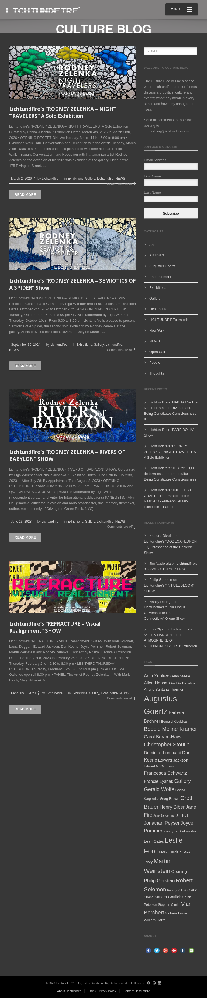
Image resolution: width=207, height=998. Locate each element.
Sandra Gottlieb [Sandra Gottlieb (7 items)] (167, 897)
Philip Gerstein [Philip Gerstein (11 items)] (159, 880)
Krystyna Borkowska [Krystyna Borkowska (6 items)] (179, 831)
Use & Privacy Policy (102, 991)
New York (156, 330)
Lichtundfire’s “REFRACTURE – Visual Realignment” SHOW (55, 627)
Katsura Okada (161, 536)
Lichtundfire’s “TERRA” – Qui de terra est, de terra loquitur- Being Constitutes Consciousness (170, 473)
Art (151, 245)
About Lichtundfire (69, 991)
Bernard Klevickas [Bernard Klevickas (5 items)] (174, 721)
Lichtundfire (50, 178)
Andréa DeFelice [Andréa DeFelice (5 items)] (183, 683)
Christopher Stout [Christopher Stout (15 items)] (164, 744)
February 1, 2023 (23, 693)
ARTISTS (156, 255)
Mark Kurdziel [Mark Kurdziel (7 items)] (170, 852)
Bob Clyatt (157, 629)
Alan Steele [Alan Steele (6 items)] (181, 676)
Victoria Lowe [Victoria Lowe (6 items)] (176, 913)
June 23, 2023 (21, 521)
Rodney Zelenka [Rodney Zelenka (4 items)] (177, 890)
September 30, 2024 (25, 345)
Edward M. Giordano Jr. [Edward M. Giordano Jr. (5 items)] (161, 766)
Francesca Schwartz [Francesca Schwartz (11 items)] (165, 773)
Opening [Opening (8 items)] (179, 871)
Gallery (90, 178)
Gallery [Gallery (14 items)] (182, 781)
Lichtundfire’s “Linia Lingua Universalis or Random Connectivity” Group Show (164, 612)
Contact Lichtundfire (136, 991)
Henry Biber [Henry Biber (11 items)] (172, 807)
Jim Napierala (160, 563)
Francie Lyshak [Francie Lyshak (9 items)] (158, 781)
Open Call (157, 352)
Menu (181, 9)
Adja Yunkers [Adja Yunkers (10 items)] (157, 675)
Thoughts (156, 373)
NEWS (120, 178)
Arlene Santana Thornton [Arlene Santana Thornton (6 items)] (164, 689)
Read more (25, 195)
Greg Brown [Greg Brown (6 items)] (170, 799)
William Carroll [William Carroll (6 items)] (155, 920)
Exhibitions (75, 178)
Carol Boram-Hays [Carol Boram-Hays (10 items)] (162, 736)
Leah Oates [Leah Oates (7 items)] (154, 841)
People (154, 363)
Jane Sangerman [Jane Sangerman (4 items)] (164, 815)
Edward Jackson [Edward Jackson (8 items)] (173, 760)
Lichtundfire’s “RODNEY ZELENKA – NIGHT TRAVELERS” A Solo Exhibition (62, 112)
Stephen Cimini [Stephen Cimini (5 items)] (169, 905)
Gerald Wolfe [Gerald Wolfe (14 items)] (159, 789)
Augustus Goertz (162, 266)
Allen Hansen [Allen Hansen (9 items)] (157, 682)
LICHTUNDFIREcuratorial (169, 320)
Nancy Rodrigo (160, 602)
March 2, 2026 (21, 178)
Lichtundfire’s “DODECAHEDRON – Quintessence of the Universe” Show (170, 547)
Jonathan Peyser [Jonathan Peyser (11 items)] (162, 823)
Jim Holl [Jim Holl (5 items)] (182, 815)
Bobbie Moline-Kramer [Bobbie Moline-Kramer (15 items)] (170, 729)
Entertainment (160, 277)
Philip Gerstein (160, 580)
